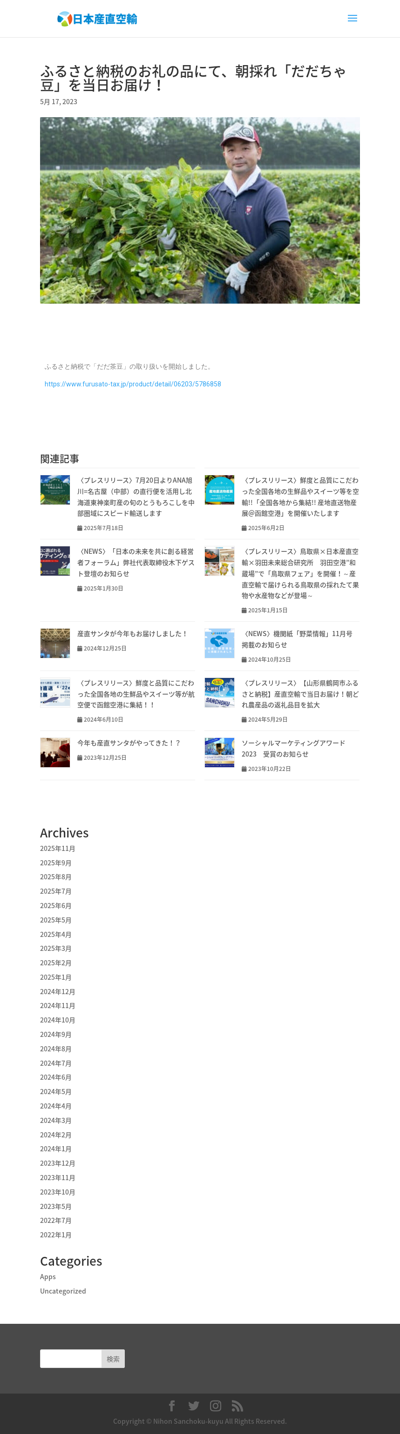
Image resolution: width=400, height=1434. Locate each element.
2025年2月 (56, 962)
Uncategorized (63, 1290)
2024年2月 (56, 1134)
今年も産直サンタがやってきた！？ (129, 742)
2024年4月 (56, 1105)
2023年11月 (57, 1177)
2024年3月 (56, 1120)
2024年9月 (56, 1034)
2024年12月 (57, 991)
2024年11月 (57, 1005)
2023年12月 (57, 1163)
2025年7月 (56, 891)
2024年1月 (56, 1148)
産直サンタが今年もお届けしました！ (132, 633)
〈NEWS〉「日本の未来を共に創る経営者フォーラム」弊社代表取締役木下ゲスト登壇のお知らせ (136, 562)
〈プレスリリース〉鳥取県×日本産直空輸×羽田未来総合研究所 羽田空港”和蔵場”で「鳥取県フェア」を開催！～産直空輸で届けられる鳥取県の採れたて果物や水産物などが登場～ (300, 573)
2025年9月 (56, 862)
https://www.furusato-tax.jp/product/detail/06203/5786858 (133, 384)
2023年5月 (56, 1206)
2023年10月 (57, 1191)
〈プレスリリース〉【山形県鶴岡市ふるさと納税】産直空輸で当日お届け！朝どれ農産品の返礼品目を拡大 (300, 694)
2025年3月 (56, 948)
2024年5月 (56, 1091)
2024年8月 (56, 1048)
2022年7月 (56, 1220)
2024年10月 (57, 1019)
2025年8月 (56, 876)
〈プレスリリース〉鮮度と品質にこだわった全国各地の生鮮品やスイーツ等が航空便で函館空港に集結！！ (136, 694)
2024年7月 (56, 1063)
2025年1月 (56, 977)
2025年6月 (56, 905)
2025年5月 (56, 919)
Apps (48, 1276)
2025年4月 (56, 934)
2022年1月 (56, 1234)
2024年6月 (56, 1077)
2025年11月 (57, 848)
